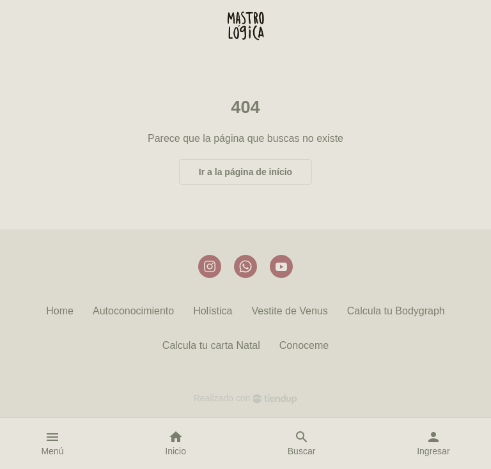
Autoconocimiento (133, 310)
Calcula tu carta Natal (211, 345)
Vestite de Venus (290, 310)
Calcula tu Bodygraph (396, 310)
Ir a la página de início (245, 172)
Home (60, 310)
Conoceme (304, 345)
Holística (212, 310)
